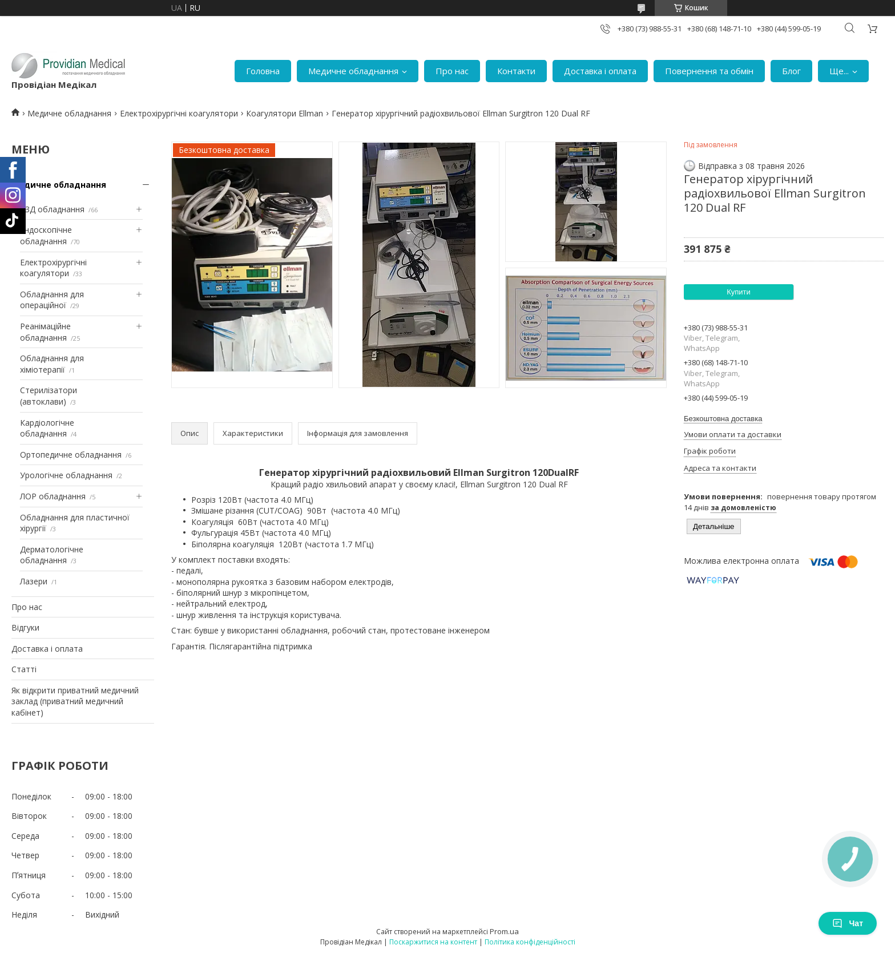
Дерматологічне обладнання (51, 555)
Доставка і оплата (600, 70)
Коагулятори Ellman (284, 113)
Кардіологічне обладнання (47, 428)
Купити (739, 292)
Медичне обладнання (353, 70)
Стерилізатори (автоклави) (48, 396)
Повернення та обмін (709, 70)
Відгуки (25, 627)
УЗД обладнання (52, 209)
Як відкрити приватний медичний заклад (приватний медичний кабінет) (75, 701)
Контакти (516, 70)
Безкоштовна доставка (723, 418)
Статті (24, 669)
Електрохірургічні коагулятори (179, 113)
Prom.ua (504, 931)
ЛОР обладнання (53, 496)
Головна (263, 70)
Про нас (452, 70)
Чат (847, 923)
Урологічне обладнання (66, 475)
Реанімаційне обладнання (45, 332)
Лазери (33, 581)
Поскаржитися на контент (433, 942)
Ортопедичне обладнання (71, 454)
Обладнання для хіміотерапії (52, 364)
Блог (791, 70)
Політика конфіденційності (530, 942)
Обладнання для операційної (52, 300)
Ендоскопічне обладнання (46, 235)
